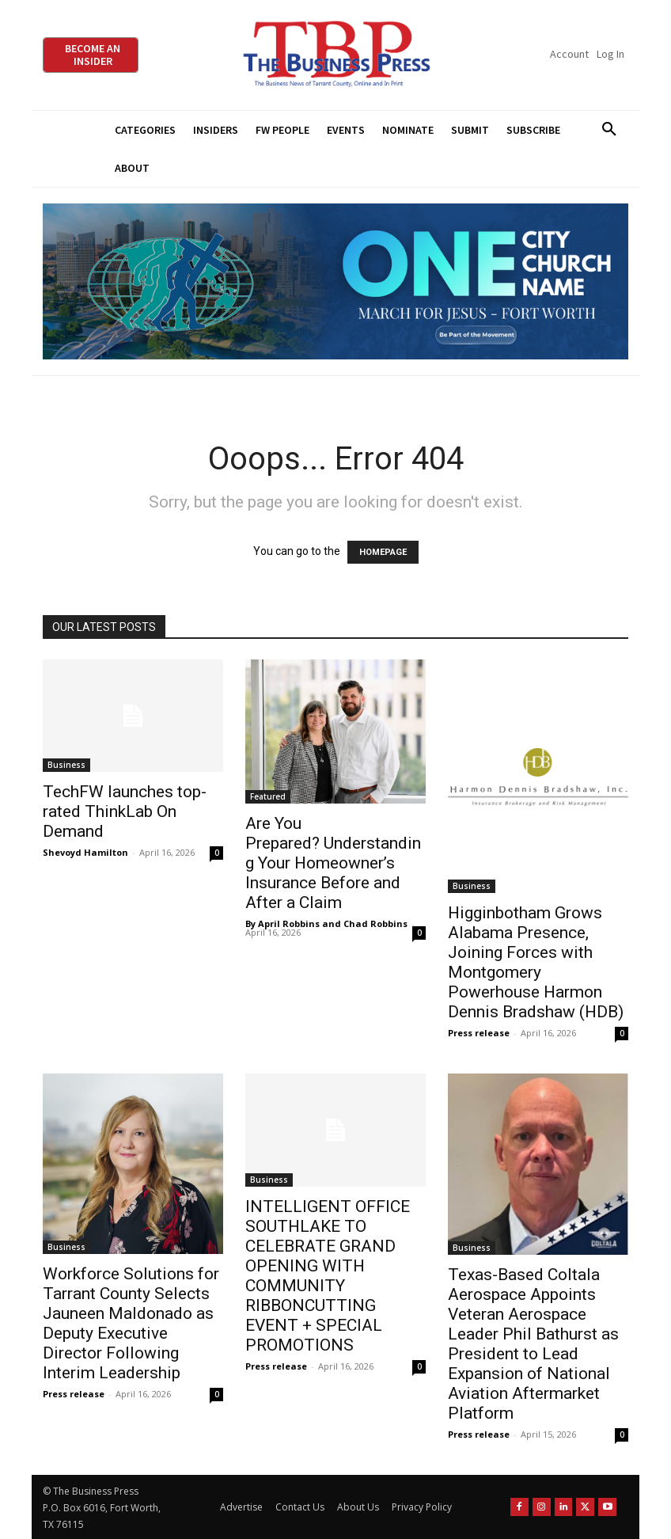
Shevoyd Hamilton (85, 852)
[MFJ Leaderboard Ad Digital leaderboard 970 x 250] (335, 281)
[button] (608, 130)
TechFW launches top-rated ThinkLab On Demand (125, 811)
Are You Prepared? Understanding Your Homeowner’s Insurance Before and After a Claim (333, 863)
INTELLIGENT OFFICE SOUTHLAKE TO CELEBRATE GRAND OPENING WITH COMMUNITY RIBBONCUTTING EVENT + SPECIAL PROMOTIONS (327, 1276)
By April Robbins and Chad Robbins (326, 923)
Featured (268, 796)
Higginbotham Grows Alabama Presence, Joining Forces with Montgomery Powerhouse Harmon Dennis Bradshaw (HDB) (536, 962)
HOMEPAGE (383, 552)
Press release (479, 1033)
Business (66, 764)
